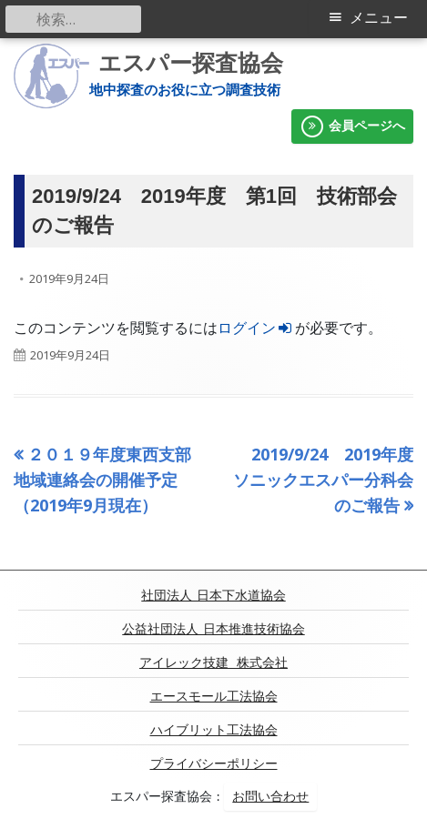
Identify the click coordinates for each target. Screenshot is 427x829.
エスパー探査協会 (190, 63)
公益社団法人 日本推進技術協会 (213, 629)
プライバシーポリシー (214, 763)
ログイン (256, 328)
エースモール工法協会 (214, 696)
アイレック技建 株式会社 (213, 662)
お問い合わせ (270, 796)
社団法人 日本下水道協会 (213, 595)
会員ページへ (352, 126)
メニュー (379, 17)
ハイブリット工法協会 (214, 730)
